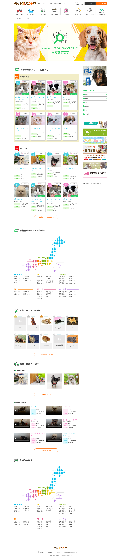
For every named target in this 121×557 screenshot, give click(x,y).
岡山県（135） (40, 298)
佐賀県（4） (72, 521)
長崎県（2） (62, 523)
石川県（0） (62, 280)
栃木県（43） (49, 282)
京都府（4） (17, 523)
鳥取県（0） (49, 296)
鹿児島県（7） (63, 296)
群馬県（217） (40, 284)
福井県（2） (72, 510)
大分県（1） (72, 523)
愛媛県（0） (39, 293)
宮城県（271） (27, 280)
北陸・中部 (41, 257)
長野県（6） (62, 508)
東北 (56, 254)
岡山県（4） (39, 528)
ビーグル (33, 420)
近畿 (42, 266)
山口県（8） (39, 526)
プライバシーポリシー (85, 552)
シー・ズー (34, 406)
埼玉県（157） (40, 280)
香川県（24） (49, 291)
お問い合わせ (79, 4)
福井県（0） (72, 280)
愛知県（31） (72, 512)
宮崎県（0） (62, 295)
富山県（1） (72, 278)
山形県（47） (17, 280)
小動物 (87, 106)
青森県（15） (27, 506)
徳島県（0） (39, 291)
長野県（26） (62, 278)
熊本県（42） (72, 295)
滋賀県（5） (26, 521)
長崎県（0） (62, 293)
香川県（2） (49, 521)
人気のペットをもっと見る (46, 354)
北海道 (54, 241)
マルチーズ (66, 406)
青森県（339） (27, 276)
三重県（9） (72, 514)
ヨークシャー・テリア (70, 420)
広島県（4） (39, 525)
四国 (35, 270)
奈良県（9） (26, 293)
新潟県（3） (72, 506)
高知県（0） (49, 293)
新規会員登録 (102, 3)
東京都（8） (39, 506)
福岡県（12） (62, 521)
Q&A (77, 2)
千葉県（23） (49, 508)
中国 (30, 260)
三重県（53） (72, 284)
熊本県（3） (72, 525)
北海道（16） (17, 506)
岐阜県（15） (62, 514)
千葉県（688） (50, 280)
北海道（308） (18, 276)
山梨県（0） (62, 276)
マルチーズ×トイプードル (70, 434)
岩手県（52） (17, 278)
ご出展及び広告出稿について (70, 552)
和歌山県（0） (27, 295)
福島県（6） (17, 512)
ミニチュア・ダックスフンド (38, 434)
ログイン (91, 3)
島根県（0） (49, 295)
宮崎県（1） (62, 525)
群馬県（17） (40, 512)
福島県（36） (17, 282)
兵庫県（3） (17, 525)
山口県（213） (40, 296)
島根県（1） (49, 525)
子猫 (86, 98)
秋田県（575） (27, 278)
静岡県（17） (62, 512)
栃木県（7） (49, 510)
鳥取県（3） (49, 526)
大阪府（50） (17, 291)
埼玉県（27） (40, 508)
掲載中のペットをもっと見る (46, 217)
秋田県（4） (26, 508)
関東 (52, 261)
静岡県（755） (63, 282)
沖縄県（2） (72, 526)
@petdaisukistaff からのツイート (92, 183)
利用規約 (50, 552)
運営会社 (42, 552)
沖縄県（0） (72, 296)
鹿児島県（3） (63, 526)
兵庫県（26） (17, 295)
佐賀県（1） (72, 291)
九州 (23, 266)
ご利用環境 (57, 552)
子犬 (86, 94)
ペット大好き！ (19, 19)
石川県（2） (62, 510)
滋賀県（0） (26, 291)
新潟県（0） (72, 276)
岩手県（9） (17, 508)
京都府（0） (17, 293)
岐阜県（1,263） (63, 284)
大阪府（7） (17, 521)
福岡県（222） (63, 291)
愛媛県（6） (39, 523)
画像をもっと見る (46, 394)
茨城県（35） (40, 282)
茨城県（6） (39, 510)
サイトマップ (33, 552)
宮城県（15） (27, 510)
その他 (87, 114)
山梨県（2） (62, 506)
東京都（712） (40, 276)
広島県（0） (39, 295)
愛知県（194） (73, 282)
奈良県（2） (26, 523)
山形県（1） (17, 510)
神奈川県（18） (50, 506)
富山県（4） (72, 508)
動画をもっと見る (46, 450)
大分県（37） (72, 293)
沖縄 (59, 267)
